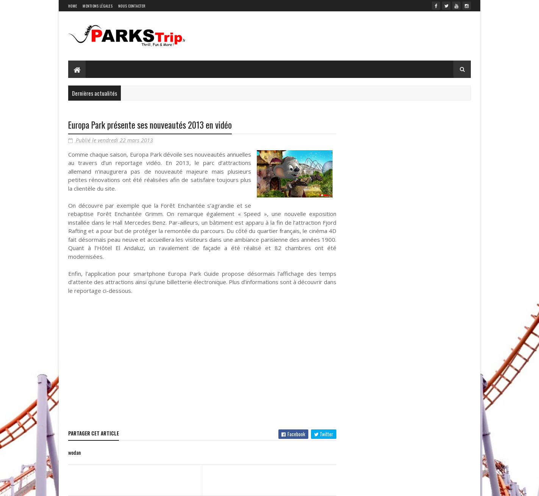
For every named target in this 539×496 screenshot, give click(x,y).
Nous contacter (131, 6)
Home (72, 6)
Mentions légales (97, 6)
